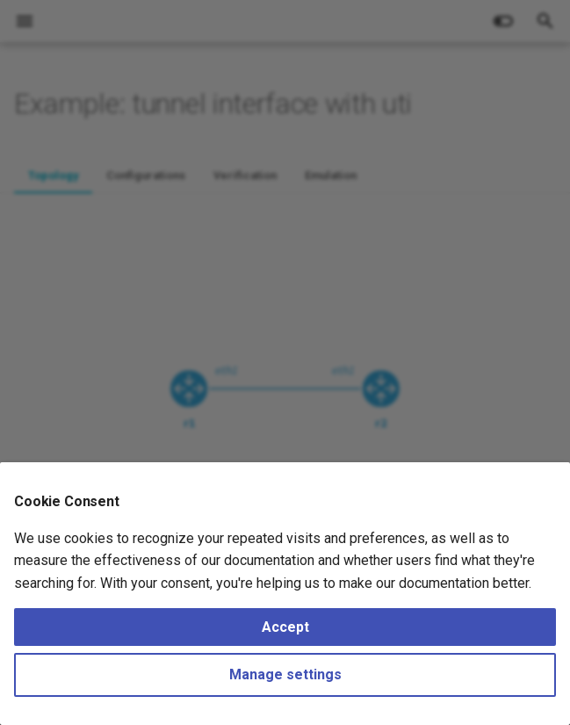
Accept (285, 627)
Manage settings (285, 674)
